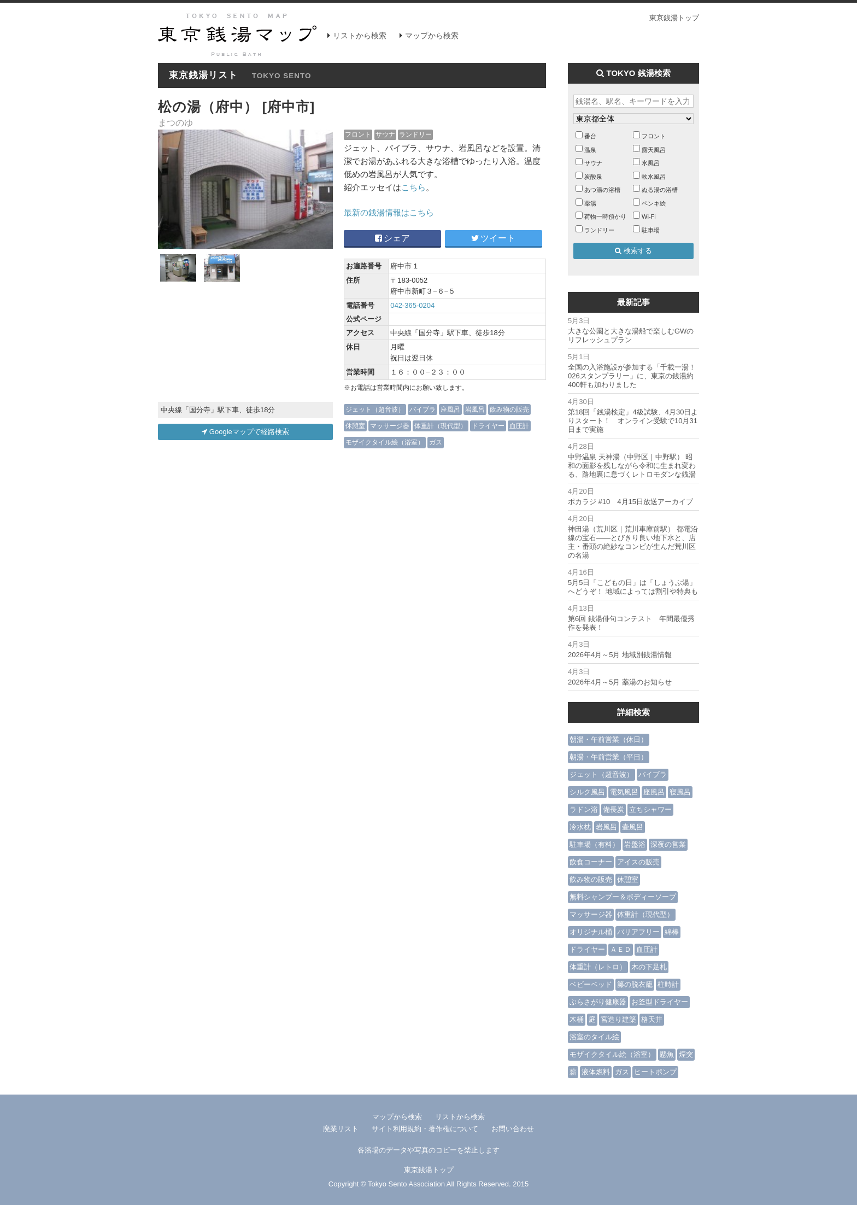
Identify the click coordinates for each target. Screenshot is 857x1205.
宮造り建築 (618, 1019)
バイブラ (422, 409)
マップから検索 (432, 35)
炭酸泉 (593, 176)
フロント (358, 134)
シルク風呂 (587, 792)
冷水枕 (580, 827)
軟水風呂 (654, 176)
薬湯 (590, 203)
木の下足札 (649, 967)
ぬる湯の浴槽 (660, 189)
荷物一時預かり (605, 216)
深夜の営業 (668, 844)
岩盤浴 (634, 844)
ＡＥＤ (620, 949)
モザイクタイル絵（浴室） (384, 442)
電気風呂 (624, 792)
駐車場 (651, 230)
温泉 (590, 150)
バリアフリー (638, 932)
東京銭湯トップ (674, 18)
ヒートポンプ (655, 1072)
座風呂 (450, 409)
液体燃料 (596, 1072)
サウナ (385, 134)
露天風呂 (654, 150)
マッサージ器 (389, 425)
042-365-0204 (412, 305)
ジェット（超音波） (374, 409)
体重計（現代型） (440, 425)
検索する (633, 251)
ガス (435, 442)
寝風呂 (680, 792)
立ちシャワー (650, 809)
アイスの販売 (638, 862)
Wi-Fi (649, 216)
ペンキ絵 (654, 203)
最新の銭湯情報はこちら (389, 212)
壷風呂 (632, 827)
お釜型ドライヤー (659, 1002)
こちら (413, 187)
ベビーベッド (591, 984)
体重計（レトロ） (598, 967)
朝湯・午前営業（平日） (609, 757)
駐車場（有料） (594, 844)
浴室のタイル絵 (594, 1037)
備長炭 (613, 809)
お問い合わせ (512, 1129)
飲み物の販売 (509, 409)
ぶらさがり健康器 (598, 1002)
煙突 (686, 1054)
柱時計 (668, 984)
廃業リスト (341, 1129)
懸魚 (667, 1054)
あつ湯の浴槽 (602, 189)
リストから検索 (359, 35)
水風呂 (651, 163)
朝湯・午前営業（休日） (609, 739)
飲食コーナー (591, 862)
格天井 (651, 1019)
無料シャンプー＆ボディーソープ (623, 897)
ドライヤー (488, 425)
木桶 (577, 1019)
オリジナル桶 (591, 932)
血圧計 (519, 425)
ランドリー (415, 134)
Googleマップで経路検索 (245, 432)
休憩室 (355, 425)
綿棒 (672, 932)
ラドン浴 (584, 809)
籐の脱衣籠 (635, 984)
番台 (590, 136)
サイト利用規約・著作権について (425, 1129)
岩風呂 (475, 409)
